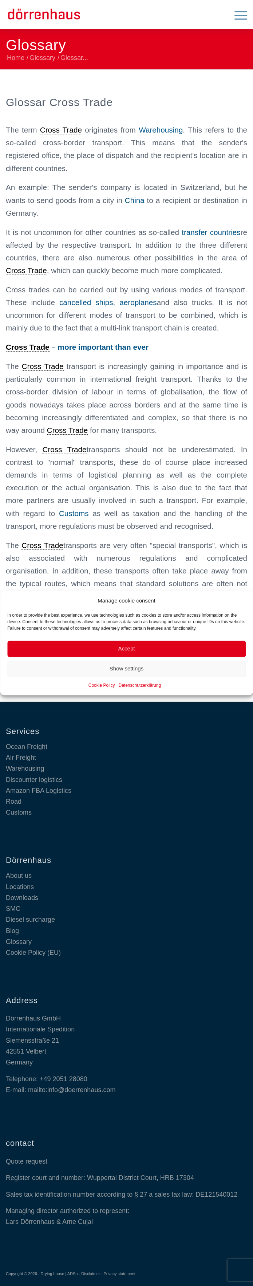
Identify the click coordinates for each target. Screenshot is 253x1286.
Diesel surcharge (30, 919)
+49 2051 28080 (63, 1079)
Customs (74, 513)
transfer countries (211, 232)
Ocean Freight (26, 746)
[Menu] (237, 14)
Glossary (36, 45)
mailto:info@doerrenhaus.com (71, 1090)
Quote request (26, 1161)
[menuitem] (237, 14)
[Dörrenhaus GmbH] (102, 14)
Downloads (22, 897)
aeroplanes (138, 302)
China (135, 200)
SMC (13, 908)
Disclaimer (90, 1273)
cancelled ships (86, 302)
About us (19, 875)
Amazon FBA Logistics (38, 790)
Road (13, 801)
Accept (126, 649)
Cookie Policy (101, 685)
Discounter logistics (34, 779)
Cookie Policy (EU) (33, 952)
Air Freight (21, 757)
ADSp (72, 1273)
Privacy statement (119, 1273)
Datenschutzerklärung (139, 685)
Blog (12, 930)
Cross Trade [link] (61, 130)
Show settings (126, 669)
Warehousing (161, 130)
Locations (20, 887)
